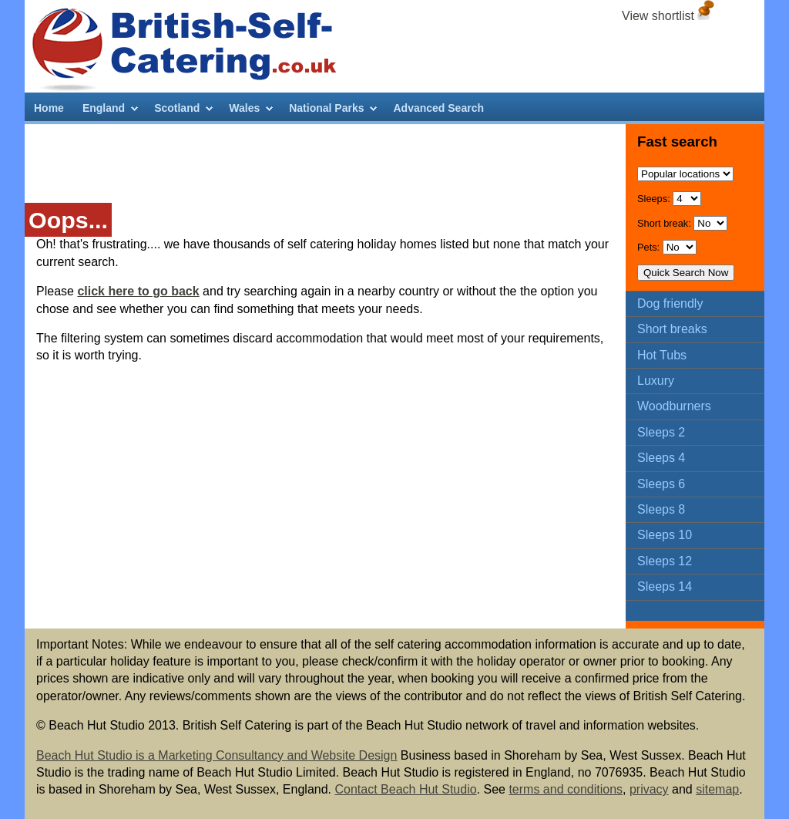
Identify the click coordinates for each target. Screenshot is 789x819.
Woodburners (674, 406)
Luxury (655, 380)
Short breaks (672, 328)
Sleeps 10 (664, 534)
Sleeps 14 (664, 586)
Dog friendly (670, 303)
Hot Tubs (662, 355)
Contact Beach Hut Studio (405, 789)
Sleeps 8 (661, 509)
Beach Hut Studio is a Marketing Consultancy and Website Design (216, 755)
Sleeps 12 (664, 561)
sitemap (717, 789)
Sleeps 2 (661, 432)
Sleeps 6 (661, 483)
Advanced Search (438, 108)
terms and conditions (566, 789)
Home (49, 108)
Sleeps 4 (661, 457)
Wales (244, 108)
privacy (649, 789)
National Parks (326, 108)
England (103, 108)
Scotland (177, 108)
